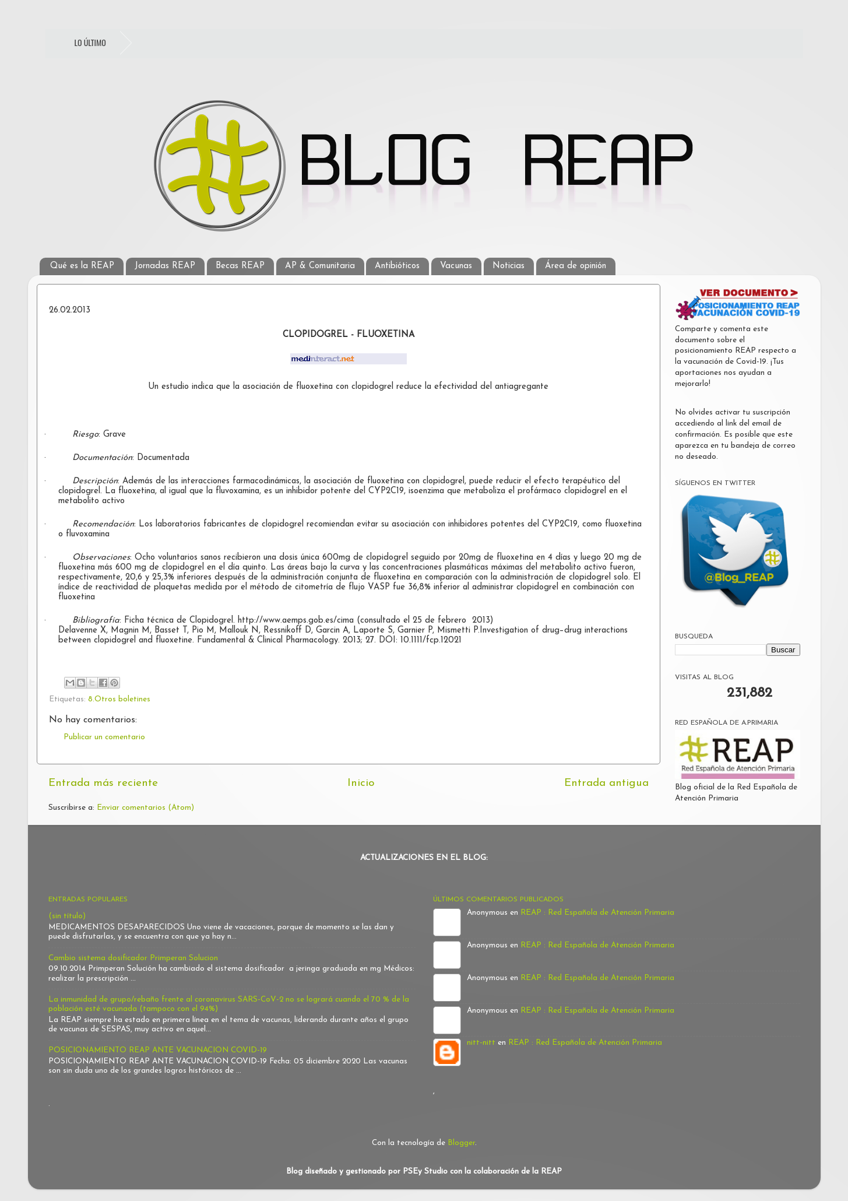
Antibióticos (397, 266)
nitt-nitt (481, 1043)
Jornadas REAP (165, 266)
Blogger (461, 1143)
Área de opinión (575, 266)
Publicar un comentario (104, 737)
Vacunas (456, 266)
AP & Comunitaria (320, 266)
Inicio (361, 783)
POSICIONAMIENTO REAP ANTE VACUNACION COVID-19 (157, 1050)
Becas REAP (240, 266)
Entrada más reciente (103, 783)
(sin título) (67, 916)
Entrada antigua (606, 783)
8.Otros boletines (119, 699)
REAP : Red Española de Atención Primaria (597, 912)
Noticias (508, 266)
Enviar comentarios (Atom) (145, 808)
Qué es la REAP (82, 266)
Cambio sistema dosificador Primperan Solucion (133, 958)
